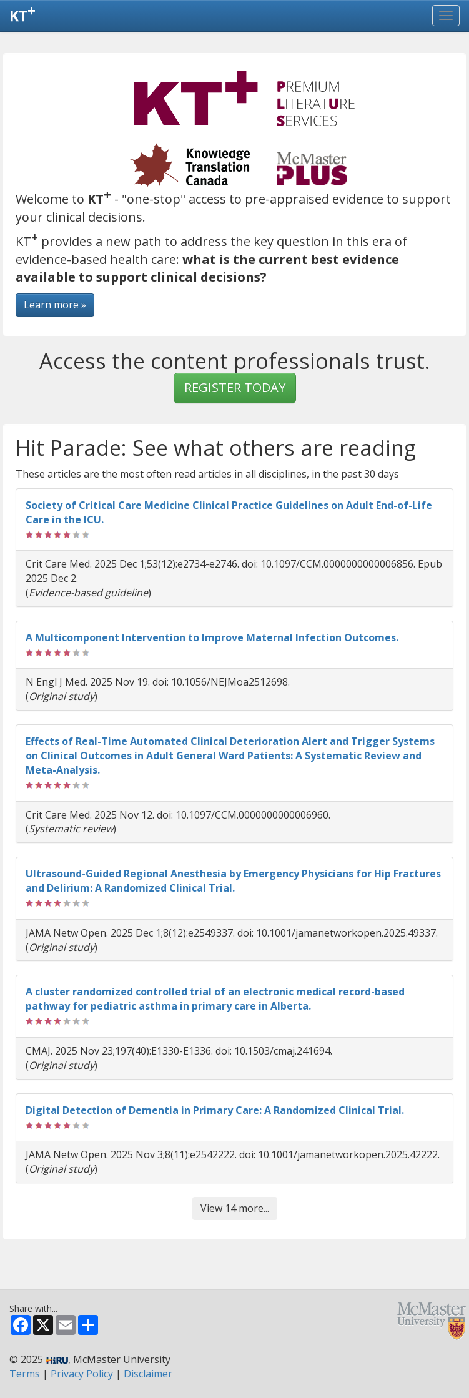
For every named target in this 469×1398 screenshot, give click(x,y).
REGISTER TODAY (234, 387)
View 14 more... (234, 1208)
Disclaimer (148, 1374)
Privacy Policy (82, 1374)
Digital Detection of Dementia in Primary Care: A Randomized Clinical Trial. (215, 1110)
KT (22, 13)
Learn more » (55, 305)
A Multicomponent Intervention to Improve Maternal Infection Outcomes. (212, 637)
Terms (24, 1374)
